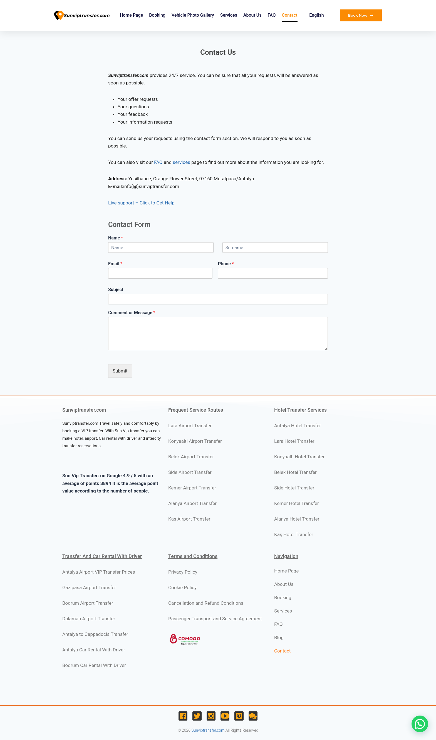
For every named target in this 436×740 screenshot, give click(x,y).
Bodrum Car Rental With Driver (94, 665)
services (181, 162)
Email (115, 263)
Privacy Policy (182, 572)
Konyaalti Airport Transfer (195, 441)
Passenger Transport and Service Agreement (215, 618)
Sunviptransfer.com (207, 730)
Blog (279, 637)
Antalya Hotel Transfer (297, 425)
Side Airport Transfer (190, 472)
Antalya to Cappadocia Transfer (95, 634)
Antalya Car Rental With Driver (93, 649)
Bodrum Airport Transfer (87, 603)
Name (115, 238)
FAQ (272, 15)
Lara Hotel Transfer (294, 441)
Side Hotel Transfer (294, 488)
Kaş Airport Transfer (189, 519)
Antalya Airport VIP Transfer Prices (98, 572)
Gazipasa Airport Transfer (89, 587)
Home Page (131, 15)
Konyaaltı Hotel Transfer (299, 456)
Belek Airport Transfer (191, 456)
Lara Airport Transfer (190, 425)
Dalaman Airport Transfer (88, 618)
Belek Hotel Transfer (295, 472)
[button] (420, 724)
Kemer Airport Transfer (192, 488)
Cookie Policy (182, 587)
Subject (115, 289)
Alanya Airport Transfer (192, 503)
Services (228, 15)
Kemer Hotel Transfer (296, 503)
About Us (252, 15)
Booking (157, 15)
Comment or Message (131, 312)
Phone (226, 263)
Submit (120, 371)
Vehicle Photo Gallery (193, 15)
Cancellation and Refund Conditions (205, 603)
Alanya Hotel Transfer (296, 519)
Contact (289, 15)
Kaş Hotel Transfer (293, 534)
